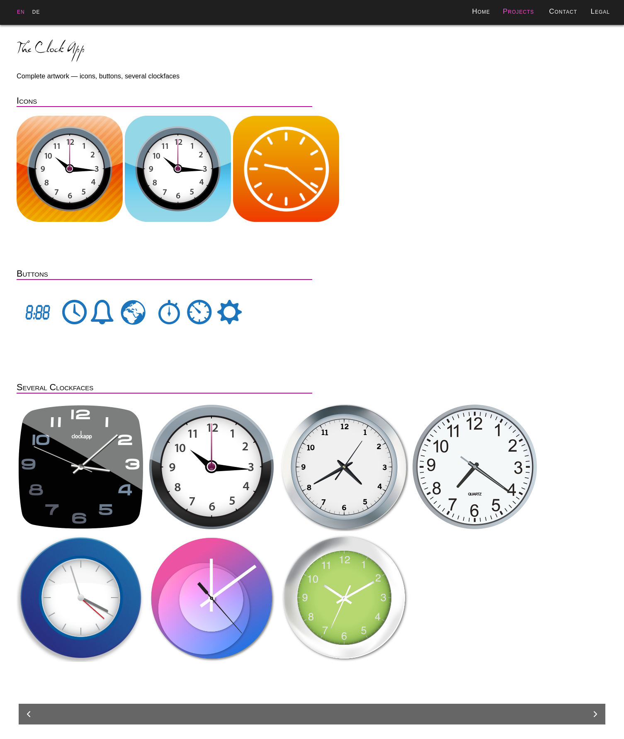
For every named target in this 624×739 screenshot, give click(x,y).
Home (481, 11)
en (21, 11)
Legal (600, 11)
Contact (563, 11)
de (36, 11)
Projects (518, 11)
